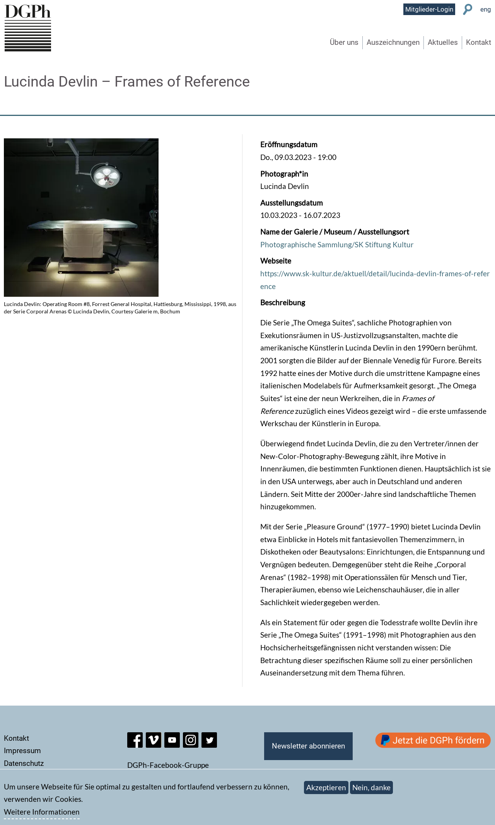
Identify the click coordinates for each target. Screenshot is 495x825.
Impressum (22, 750)
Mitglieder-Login (429, 9)
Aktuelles (443, 42)
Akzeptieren (326, 791)
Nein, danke (371, 791)
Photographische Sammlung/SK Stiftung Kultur (337, 244)
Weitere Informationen (42, 816)
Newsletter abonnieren (308, 746)
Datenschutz (24, 763)
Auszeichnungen (393, 42)
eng (485, 9)
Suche (468, 9)
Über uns (344, 42)
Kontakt (478, 42)
